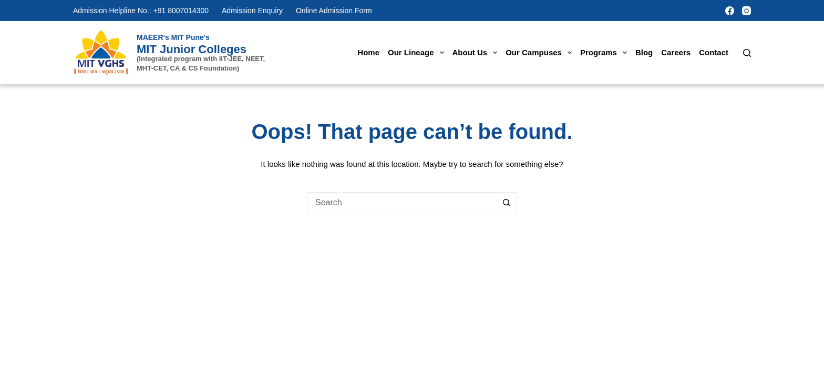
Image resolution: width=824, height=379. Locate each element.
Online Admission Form (334, 10)
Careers (676, 52)
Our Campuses (541, 52)
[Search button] (506, 202)
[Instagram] (746, 10)
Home (368, 52)
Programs (605, 52)
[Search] (747, 53)
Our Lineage (418, 52)
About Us (477, 52)
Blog (644, 52)
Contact (713, 52)
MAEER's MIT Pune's (173, 37)
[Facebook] (729, 10)
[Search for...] (401, 202)
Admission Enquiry (252, 10)
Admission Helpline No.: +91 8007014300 (141, 10)
